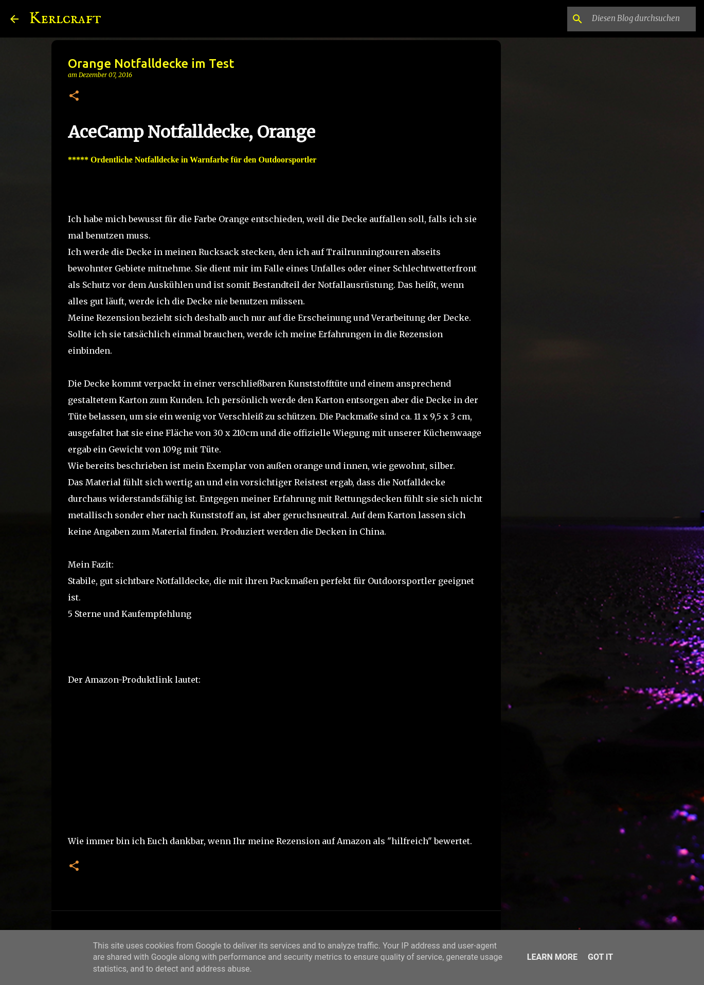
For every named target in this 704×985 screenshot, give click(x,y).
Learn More (552, 957)
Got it (600, 957)
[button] (74, 96)
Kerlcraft (65, 18)
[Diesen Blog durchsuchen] (642, 19)
